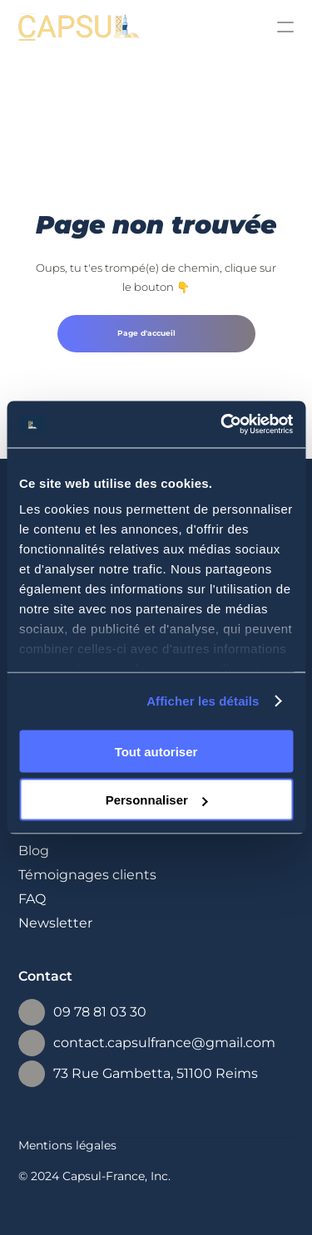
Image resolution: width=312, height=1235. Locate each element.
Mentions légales (67, 1145)
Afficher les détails (202, 701)
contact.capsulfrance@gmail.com (164, 1042)
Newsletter (55, 923)
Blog (33, 851)
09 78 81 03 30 (99, 1012)
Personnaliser (157, 800)
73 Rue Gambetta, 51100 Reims (155, 1073)
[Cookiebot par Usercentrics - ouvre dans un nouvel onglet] (222, 424)
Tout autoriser (156, 751)
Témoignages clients (87, 875)
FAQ (32, 899)
